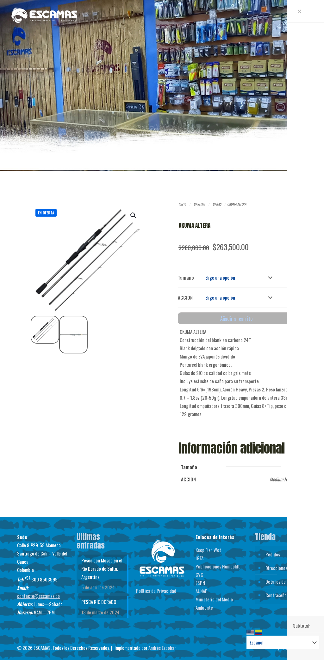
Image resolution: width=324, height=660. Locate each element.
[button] (133, 215)
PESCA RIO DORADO (98, 599)
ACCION (185, 295)
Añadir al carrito (236, 316)
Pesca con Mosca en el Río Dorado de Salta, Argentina (101, 566)
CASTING (199, 203)
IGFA (199, 555)
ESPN (200, 580)
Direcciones (276, 565)
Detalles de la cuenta (284, 578)
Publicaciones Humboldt (218, 563)
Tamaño (186, 276)
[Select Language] (282, 642)
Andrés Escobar (162, 645)
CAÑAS (217, 203)
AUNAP (202, 588)
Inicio (182, 203)
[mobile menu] (313, 14)
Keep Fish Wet (208, 547)
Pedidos (272, 551)
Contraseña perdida (283, 592)
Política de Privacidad (156, 588)
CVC (199, 571)
